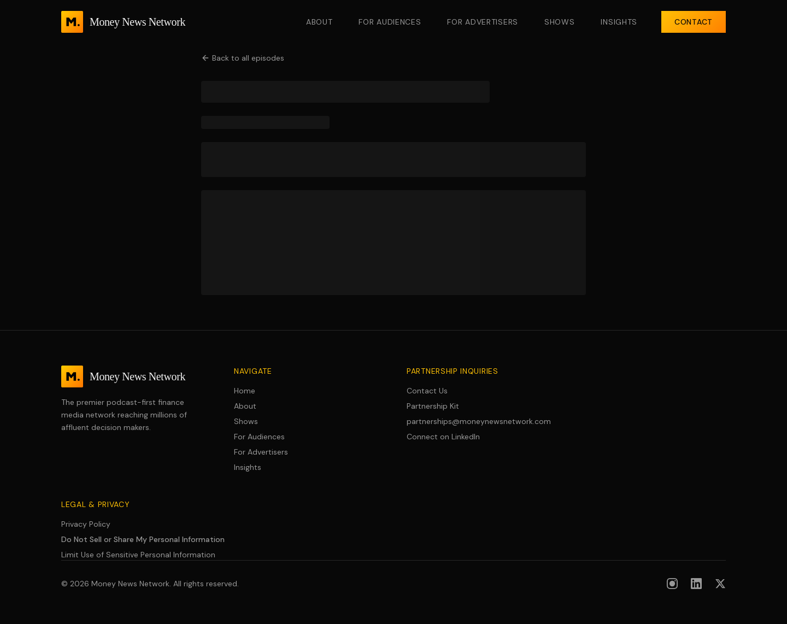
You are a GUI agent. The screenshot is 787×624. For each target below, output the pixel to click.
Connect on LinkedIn (443, 436)
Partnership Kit (433, 406)
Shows (559, 22)
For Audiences (390, 22)
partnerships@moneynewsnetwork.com (479, 421)
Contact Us (427, 391)
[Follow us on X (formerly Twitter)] (720, 583)
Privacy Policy (85, 524)
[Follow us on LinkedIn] (696, 583)
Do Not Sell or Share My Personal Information (143, 539)
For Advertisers (482, 22)
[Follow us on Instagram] (672, 583)
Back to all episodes (242, 58)
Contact (693, 22)
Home (244, 391)
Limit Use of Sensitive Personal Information (138, 555)
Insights (619, 22)
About (319, 22)
